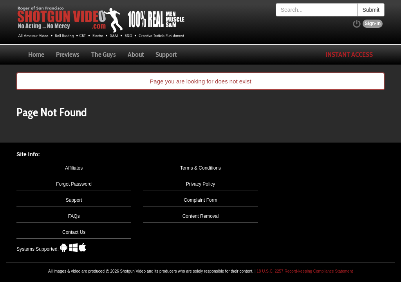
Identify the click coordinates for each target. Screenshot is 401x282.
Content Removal (200, 216)
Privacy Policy (200, 184)
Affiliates (74, 168)
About (136, 54)
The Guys (103, 54)
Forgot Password (74, 184)
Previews (67, 54)
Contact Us (73, 232)
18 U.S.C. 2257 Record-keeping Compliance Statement (304, 271)
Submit (370, 10)
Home (36, 54)
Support (166, 54)
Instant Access (349, 54)
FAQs (74, 216)
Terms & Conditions (200, 168)
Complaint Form (200, 200)
